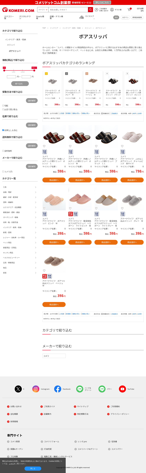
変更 (116, 17)
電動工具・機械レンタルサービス (58, 456)
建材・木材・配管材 (10, 197)
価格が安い (77, 113)
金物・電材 (7, 192)
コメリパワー (117, 449)
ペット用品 (7, 242)
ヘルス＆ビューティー (11, 258)
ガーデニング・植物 (10, 217)
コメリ (46, 355)
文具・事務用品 (9, 263)
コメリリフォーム (51, 441)
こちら (11, 464)
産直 (4, 273)
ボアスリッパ (14, 51)
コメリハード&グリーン (88, 449)
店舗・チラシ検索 (56, 17)
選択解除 (32, 100)
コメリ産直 (15, 441)
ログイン (125, 17)
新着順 (68, 113)
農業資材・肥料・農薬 (11, 212)
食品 (4, 268)
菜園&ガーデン (16, 449)
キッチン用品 (8, 253)
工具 (4, 187)
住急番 (114, 441)
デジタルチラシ (25, 17)
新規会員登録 (137, 17)
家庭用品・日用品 (9, 248)
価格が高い (86, 113)
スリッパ (11, 45)
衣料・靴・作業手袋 (10, 222)
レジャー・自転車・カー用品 (14, 237)
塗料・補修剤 (8, 202)
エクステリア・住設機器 (12, 207)
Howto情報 (40, 17)
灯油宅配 (48, 449)
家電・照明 (7, 232)
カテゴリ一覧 (9, 17)
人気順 (62, 113)
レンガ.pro (82, 441)
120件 (140, 113)
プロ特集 (14, 456)
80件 (134, 113)
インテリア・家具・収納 (15, 40)
